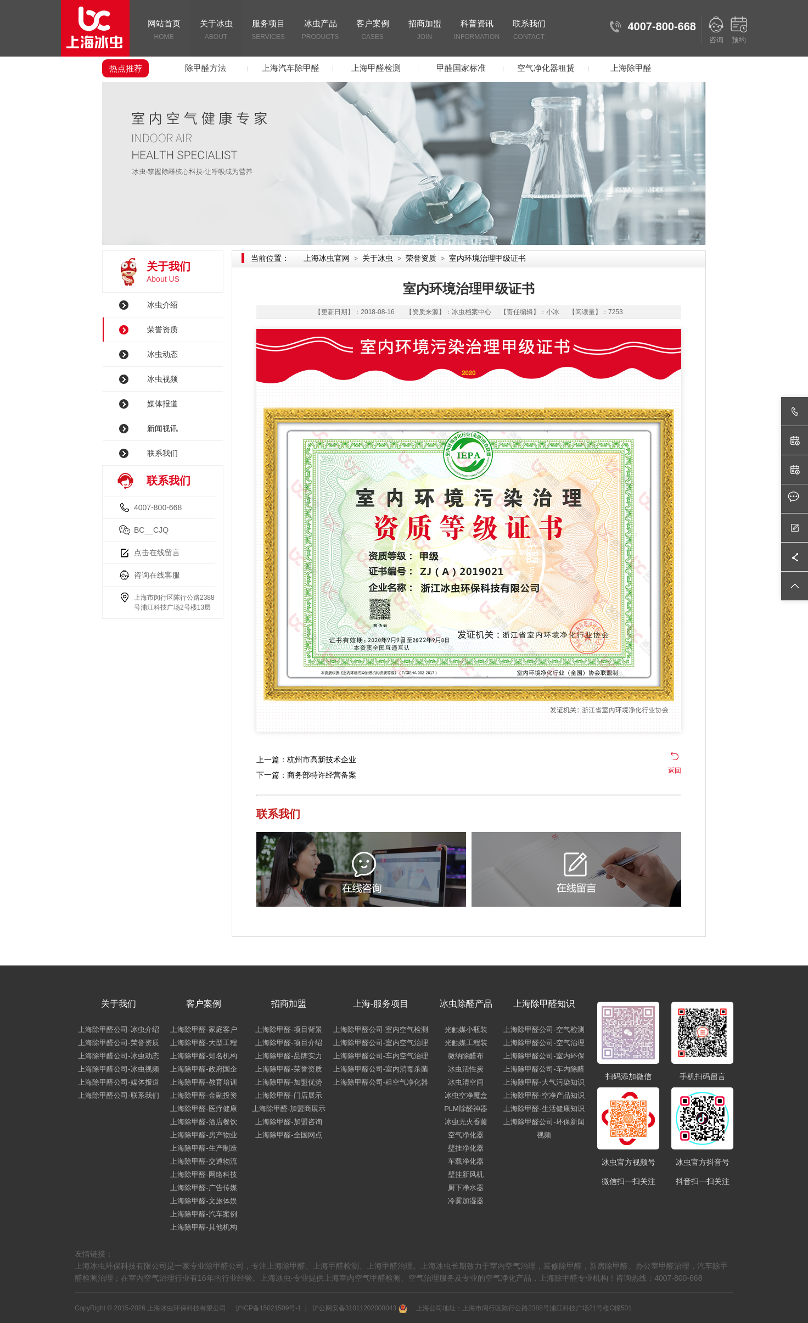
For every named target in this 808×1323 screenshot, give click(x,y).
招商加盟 (425, 31)
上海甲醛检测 (376, 67)
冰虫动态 (162, 354)
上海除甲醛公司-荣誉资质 (118, 1043)
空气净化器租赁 (546, 67)
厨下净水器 (466, 1188)
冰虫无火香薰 (466, 1122)
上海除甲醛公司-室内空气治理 (380, 1043)
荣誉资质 (162, 329)
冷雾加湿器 (466, 1201)
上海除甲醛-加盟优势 (288, 1082)
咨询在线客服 (157, 575)
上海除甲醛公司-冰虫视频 (118, 1069)
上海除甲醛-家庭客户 (203, 1029)
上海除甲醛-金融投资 (203, 1095)
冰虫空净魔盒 (466, 1095)
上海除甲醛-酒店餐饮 (203, 1122)
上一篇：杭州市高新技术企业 (306, 759)
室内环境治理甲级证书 (487, 258)
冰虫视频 (162, 379)
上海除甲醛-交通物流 (203, 1161)
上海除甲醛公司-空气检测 (543, 1029)
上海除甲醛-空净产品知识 (543, 1095)
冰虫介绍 (162, 304)
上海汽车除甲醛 (290, 67)
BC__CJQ (151, 530)
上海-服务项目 (380, 1003)
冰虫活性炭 (466, 1069)
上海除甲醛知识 (544, 1003)
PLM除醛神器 (465, 1108)
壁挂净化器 (466, 1148)
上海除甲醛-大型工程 (203, 1043)
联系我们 (529, 31)
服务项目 (268, 31)
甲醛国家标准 (461, 67)
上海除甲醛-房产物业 (203, 1135)
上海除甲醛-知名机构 (203, 1056)
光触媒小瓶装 (466, 1029)
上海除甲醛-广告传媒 (203, 1188)
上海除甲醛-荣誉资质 (288, 1069)
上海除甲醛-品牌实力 (288, 1056)
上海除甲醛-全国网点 (288, 1135)
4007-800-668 (158, 507)
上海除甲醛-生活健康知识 (543, 1108)
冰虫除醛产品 (466, 1003)
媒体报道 (162, 403)
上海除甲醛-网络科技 (203, 1174)
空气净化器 (466, 1135)
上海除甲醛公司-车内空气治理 (380, 1056)
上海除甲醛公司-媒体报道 (118, 1082)
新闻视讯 (162, 428)
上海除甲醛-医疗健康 (203, 1108)
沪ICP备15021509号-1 (267, 1308)
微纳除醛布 (466, 1056)
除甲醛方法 (205, 67)
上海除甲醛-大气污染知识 (543, 1082)
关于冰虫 (216, 31)
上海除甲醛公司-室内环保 (543, 1056)
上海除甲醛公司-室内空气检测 (380, 1029)
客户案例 (372, 31)
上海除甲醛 (631, 67)
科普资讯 (477, 31)
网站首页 (164, 31)
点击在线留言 (157, 552)
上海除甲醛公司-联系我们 (118, 1095)
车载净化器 (466, 1161)
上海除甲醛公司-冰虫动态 (118, 1056)
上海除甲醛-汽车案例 (203, 1214)
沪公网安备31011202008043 (358, 1308)
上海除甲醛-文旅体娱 (203, 1201)
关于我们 (118, 1003)
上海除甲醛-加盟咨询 (288, 1122)
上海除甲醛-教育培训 (203, 1082)
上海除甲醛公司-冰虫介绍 (118, 1029)
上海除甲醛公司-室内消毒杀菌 (380, 1069)
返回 (674, 770)
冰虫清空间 (466, 1082)
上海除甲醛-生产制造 (203, 1148)
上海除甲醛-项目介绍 (288, 1043)
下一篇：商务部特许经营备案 (306, 775)
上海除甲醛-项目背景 (288, 1029)
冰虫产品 (320, 31)
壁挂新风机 (466, 1174)
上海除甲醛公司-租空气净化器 (380, 1082)
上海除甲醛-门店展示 (288, 1095)
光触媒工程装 (466, 1043)
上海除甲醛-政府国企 (203, 1069)
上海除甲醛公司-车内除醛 (543, 1069)
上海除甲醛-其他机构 (203, 1227)
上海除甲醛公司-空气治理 (543, 1043)
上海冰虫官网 (327, 258)
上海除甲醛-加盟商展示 (289, 1108)
